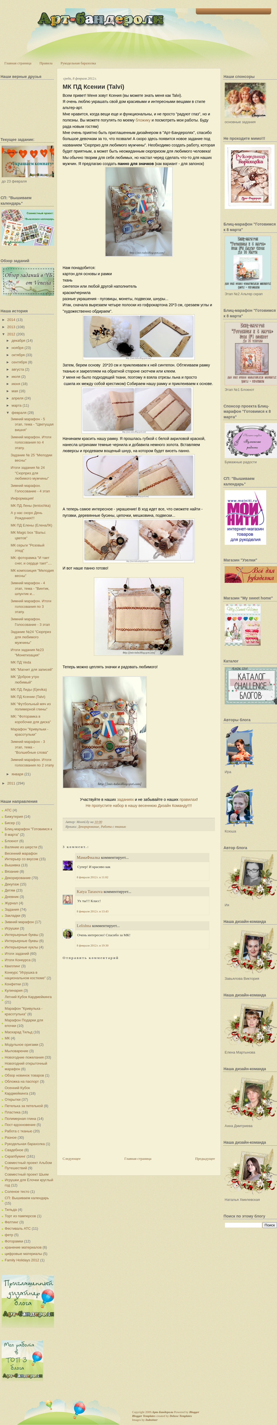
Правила (45, 63)
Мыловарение (16, 1051)
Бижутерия (14, 816)
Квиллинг (12, 966)
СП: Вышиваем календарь (27, 1198)
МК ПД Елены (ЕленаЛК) (31, 525)
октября (18, 355)
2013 (11, 327)
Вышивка (12, 865)
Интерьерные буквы (21, 935)
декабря (18, 340)
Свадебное (14, 1150)
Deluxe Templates (181, 1416)
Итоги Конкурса (17, 960)
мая (15, 391)
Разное (11, 1137)
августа (18, 369)
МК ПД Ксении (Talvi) (28, 697)
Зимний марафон (19, 922)
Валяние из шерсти (21, 847)
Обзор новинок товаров (24, 1075)
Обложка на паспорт (22, 1081)
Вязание (12, 871)
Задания (12, 909)
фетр (9, 1235)
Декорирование (18, 878)
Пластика (12, 1112)
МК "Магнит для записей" (32, 669)
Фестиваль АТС (18, 1228)
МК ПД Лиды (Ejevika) (29, 689)
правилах (187, 799)
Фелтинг (11, 1222)
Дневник (12, 897)
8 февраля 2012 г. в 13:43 (92, 911)
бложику (143, 120)
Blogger (194, 1412)
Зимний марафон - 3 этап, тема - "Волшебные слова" (29, 747)
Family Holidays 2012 (22, 1260)
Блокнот (11, 841)
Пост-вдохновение (20, 1125)
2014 (11, 320)
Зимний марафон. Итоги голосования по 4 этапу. (31, 442)
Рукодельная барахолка (78, 63)
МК (7, 1038)
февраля (19, 413)
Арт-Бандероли (162, 1412)
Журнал (11, 903)
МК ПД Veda (21, 662)
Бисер (10, 823)
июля (16, 376)
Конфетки (13, 984)
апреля (18, 398)
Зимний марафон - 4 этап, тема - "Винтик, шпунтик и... (30, 588)
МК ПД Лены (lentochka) (30, 505)
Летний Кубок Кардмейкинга (28, 997)
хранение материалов (23, 1247)
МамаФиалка (88, 857)
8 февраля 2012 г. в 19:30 (92, 945)
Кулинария (14, 990)
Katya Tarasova (89, 891)
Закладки (12, 915)
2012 (11, 334)
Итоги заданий (17, 953)
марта (17, 405)
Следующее (72, 1158)
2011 (11, 783)
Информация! (22, 498)
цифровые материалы (23, 1254)
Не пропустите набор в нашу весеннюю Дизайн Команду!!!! (139, 805)
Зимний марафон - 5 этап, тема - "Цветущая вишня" (32, 424)
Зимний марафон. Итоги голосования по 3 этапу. (31, 606)
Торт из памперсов (20, 1216)
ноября (18, 348)
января (17, 774)
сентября (19, 362)
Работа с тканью (18, 1131)
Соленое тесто (17, 1191)
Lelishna (84, 925)
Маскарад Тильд (18, 1032)
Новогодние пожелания (24, 1057)
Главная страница (17, 63)
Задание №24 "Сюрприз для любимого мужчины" (31, 637)
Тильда (11, 1210)
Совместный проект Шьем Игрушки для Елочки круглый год (29, 1179)
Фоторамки (14, 1241)
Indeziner (151, 1419)
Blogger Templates (143, 1416)
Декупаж (12, 884)
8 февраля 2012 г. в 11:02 (92, 877)
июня (16, 384)
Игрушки (12, 928)
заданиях (125, 799)
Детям (10, 890)
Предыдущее (205, 1158)
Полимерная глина (20, 1119)
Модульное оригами (21, 1044)
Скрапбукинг (15, 1156)
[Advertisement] (104, 1117)
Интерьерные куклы (21, 947)
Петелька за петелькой (24, 1106)
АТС (8, 810)
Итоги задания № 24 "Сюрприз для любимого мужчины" (30, 472)
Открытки (12, 1099)
